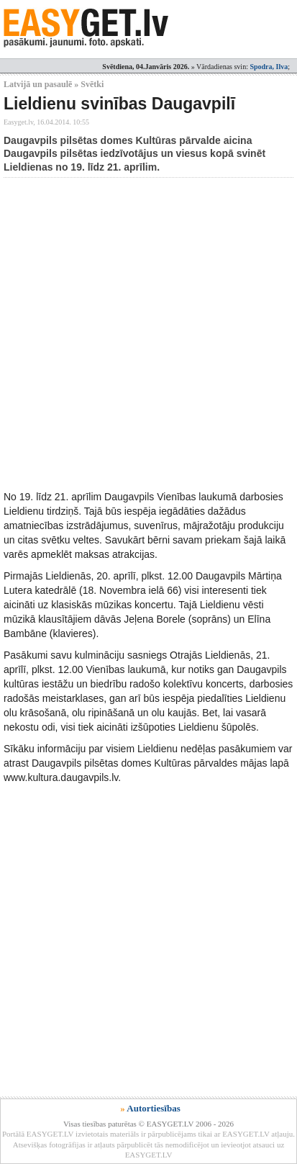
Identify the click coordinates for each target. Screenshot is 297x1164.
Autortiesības (153, 1108)
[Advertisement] (148, 333)
